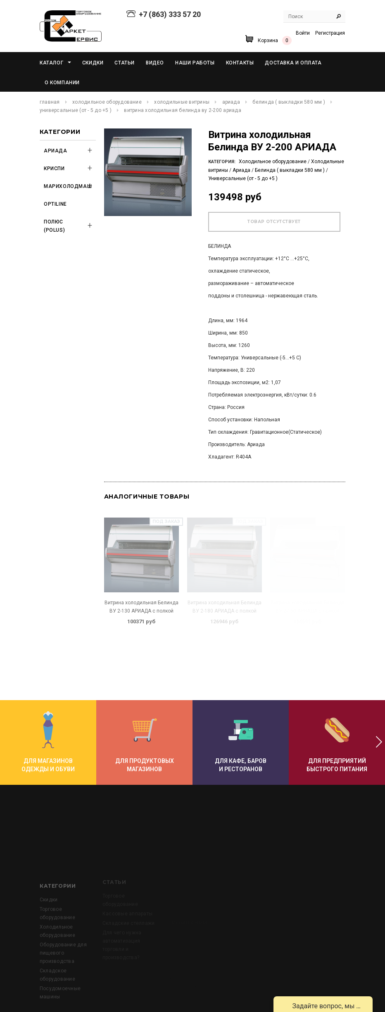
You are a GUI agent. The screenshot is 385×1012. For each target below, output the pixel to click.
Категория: (221, 161)
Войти (303, 33)
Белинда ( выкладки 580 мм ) (288, 102)
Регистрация (330, 33)
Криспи (54, 168)
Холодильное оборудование (107, 102)
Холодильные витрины (181, 102)
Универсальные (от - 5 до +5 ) (76, 110)
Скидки (48, 935)
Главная (50, 102)
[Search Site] (314, 16)
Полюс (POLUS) (54, 226)
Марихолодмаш (64, 186)
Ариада (231, 102)
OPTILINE (55, 204)
